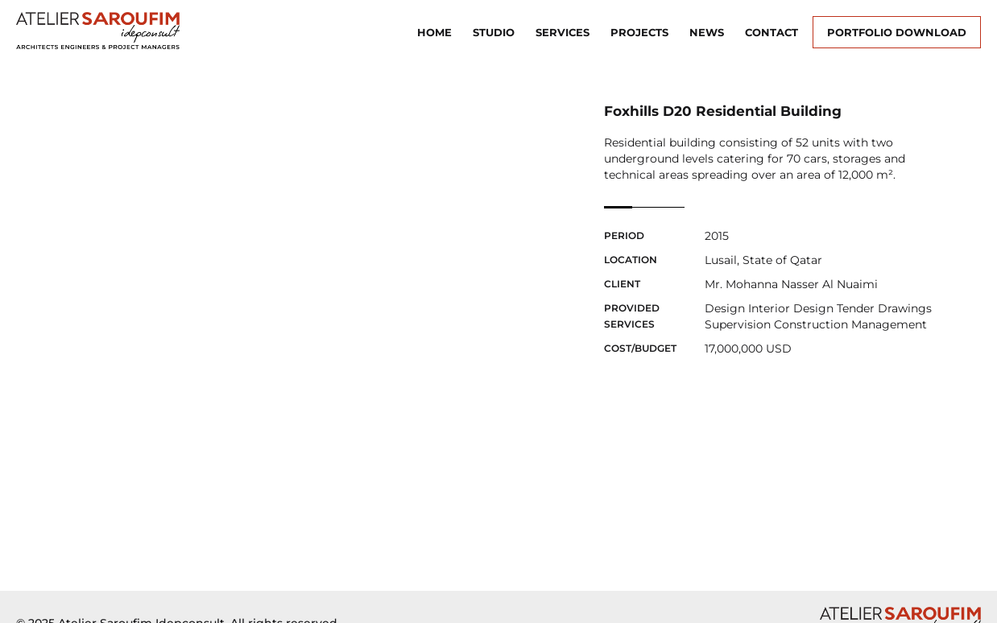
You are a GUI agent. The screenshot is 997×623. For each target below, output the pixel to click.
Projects (639, 32)
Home (434, 32)
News (706, 32)
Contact (771, 32)
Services (563, 32)
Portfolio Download (896, 32)
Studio (494, 32)
